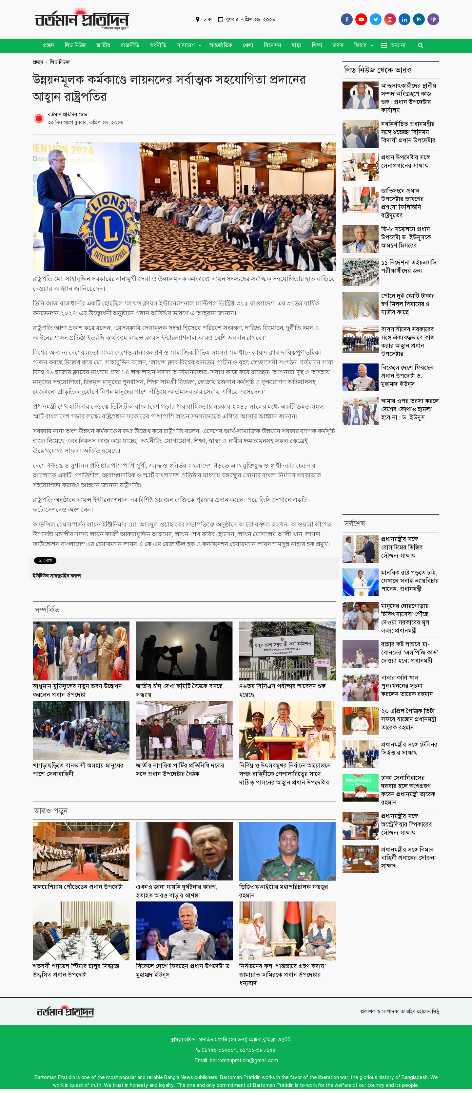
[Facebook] (345, 19)
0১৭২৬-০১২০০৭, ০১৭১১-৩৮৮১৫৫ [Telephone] (236, 1050)
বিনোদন (272, 45)
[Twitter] (374, 19)
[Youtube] (360, 19)
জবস (338, 45)
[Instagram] (389, 19)
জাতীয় (103, 45)
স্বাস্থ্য (296, 45)
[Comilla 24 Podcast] (432, 19)
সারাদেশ (186, 45)
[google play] (417, 19)
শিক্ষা (317, 45)
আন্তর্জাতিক (220, 45)
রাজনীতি (130, 45)
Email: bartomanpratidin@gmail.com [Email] (236, 1060)
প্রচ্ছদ (48, 45)
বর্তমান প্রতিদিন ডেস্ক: (68, 114)
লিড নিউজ (75, 45)
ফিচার (360, 45)
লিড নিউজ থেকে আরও (378, 70)
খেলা (248, 45)
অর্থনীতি (157, 45)
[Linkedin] (403, 19)
